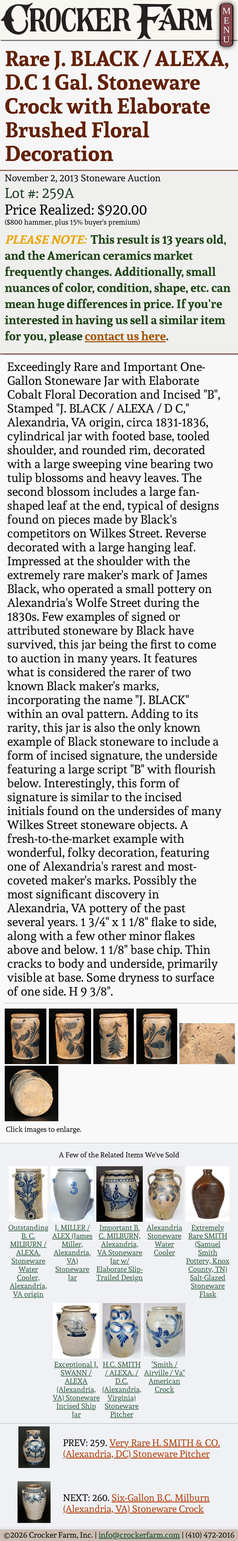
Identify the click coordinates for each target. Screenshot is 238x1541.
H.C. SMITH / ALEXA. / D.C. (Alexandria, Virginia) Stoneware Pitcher (121, 1389)
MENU (226, 24)
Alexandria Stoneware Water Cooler (164, 1240)
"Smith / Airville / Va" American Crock (164, 1377)
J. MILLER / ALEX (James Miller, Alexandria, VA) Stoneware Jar (72, 1252)
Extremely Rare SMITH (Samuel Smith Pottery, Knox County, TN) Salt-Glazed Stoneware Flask (207, 1260)
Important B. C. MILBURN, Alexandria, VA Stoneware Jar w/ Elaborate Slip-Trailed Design (119, 1252)
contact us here (125, 336)
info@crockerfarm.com (139, 1535)
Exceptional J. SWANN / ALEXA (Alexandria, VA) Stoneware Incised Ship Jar (76, 1389)
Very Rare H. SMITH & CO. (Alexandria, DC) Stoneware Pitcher (141, 1448)
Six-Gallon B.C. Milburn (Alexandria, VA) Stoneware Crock (136, 1503)
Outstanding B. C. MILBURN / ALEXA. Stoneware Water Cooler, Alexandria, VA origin (28, 1260)
